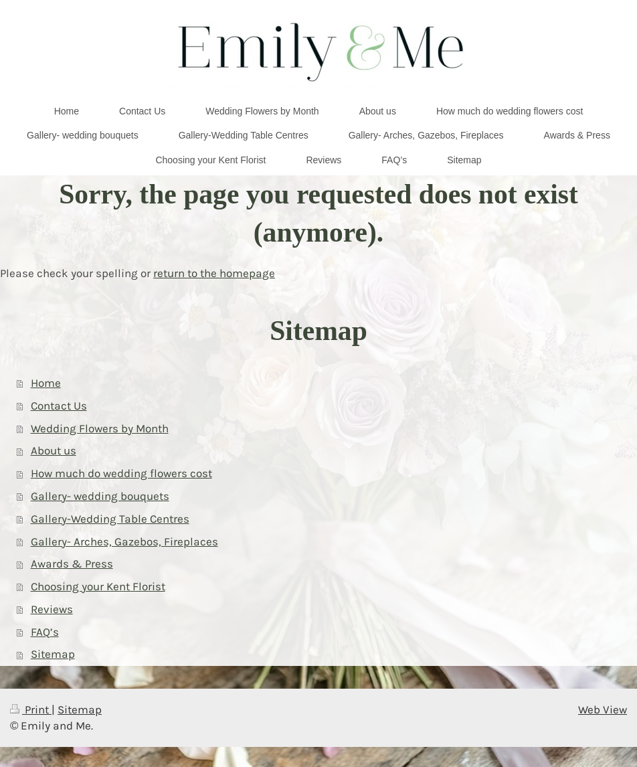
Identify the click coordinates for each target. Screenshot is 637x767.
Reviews (52, 609)
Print (31, 709)
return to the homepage (214, 273)
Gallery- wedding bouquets (100, 496)
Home (46, 383)
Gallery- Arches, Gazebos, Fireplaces (124, 541)
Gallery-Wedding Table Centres (110, 519)
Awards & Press (72, 564)
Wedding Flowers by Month (100, 428)
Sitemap (53, 654)
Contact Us (59, 406)
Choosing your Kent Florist (98, 586)
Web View (602, 709)
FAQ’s (45, 632)
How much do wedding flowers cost (121, 473)
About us (53, 450)
